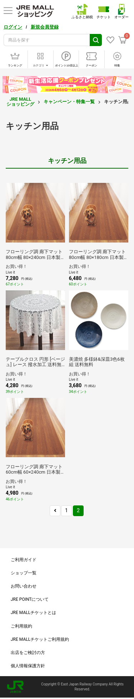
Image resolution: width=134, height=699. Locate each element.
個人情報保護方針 (28, 665)
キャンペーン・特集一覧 (69, 101)
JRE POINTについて (30, 599)
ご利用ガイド (23, 559)
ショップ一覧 (23, 572)
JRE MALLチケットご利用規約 (40, 639)
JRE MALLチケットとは (33, 612)
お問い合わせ (23, 586)
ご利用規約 (21, 626)
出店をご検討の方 (28, 652)
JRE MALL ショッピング (20, 101)
